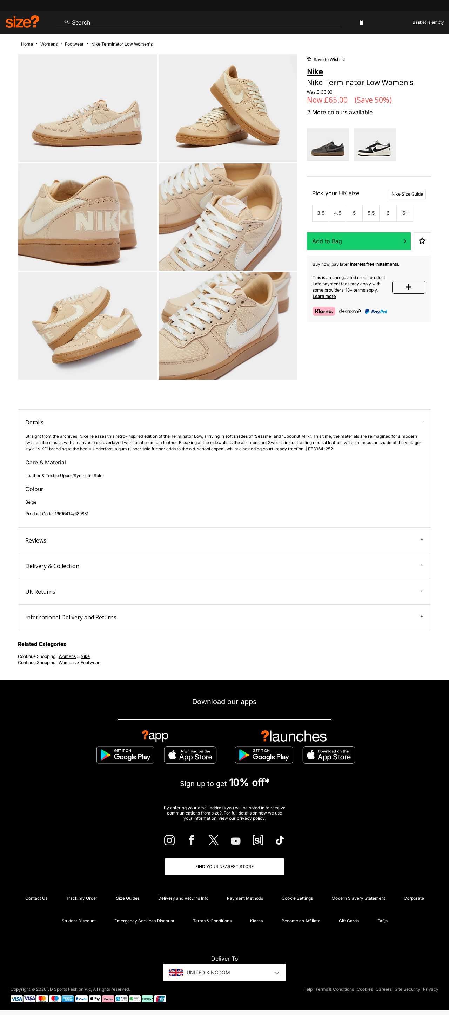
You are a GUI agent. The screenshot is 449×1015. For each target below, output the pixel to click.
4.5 (337, 213)
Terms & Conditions (212, 921)
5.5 (371, 213)
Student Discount (79, 921)
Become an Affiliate (301, 921)
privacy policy (250, 818)
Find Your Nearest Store (224, 866)
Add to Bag (327, 241)
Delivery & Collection (224, 566)
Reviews (224, 540)
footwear (90, 662)
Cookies (365, 989)
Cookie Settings (297, 898)
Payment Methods (245, 898)
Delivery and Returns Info (183, 898)
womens (67, 656)
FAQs (382, 921)
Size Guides (128, 898)
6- (405, 213)
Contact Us (36, 898)
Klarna (256, 921)
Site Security (407, 989)
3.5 (320, 213)
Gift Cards (349, 921)
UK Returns (224, 591)
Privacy (430, 989)
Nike (85, 656)
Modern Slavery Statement (358, 898)
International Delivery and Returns (224, 617)
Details (224, 422)
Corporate (414, 898)
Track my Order (82, 898)
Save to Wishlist (329, 59)
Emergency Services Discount (144, 921)
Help (308, 989)
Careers (384, 989)
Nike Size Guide (407, 194)
